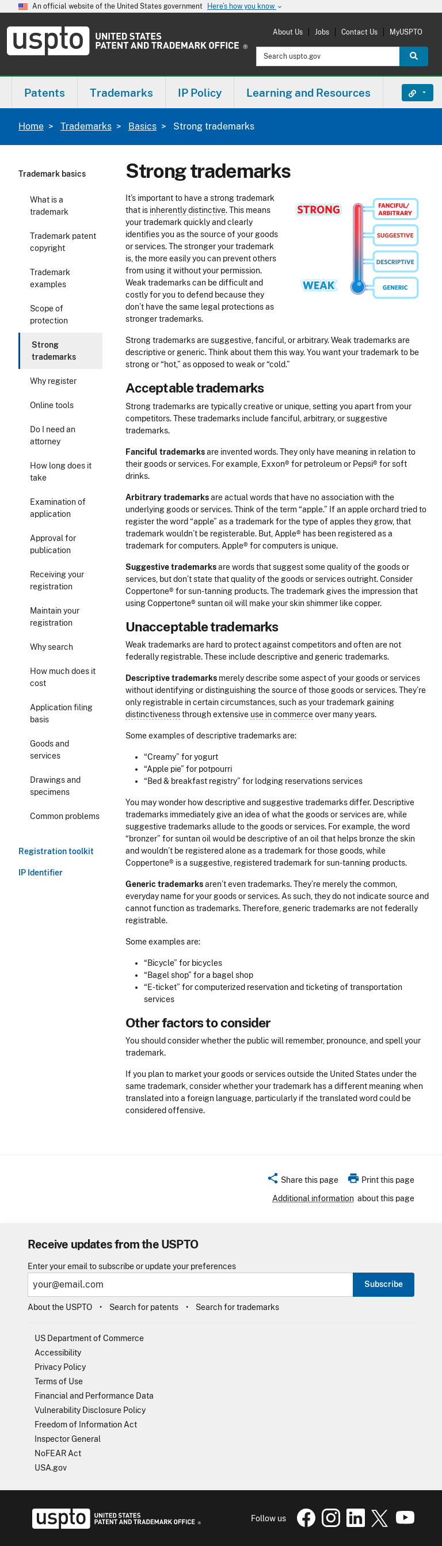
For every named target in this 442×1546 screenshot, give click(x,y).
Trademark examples (50, 278)
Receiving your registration (57, 580)
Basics (142, 126)
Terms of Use (59, 1381)
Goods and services (49, 749)
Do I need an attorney (52, 435)
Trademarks (86, 126)
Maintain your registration (54, 616)
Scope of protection (49, 314)
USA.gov (51, 1467)
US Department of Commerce (89, 1338)
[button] (302, 1181)
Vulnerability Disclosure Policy (90, 1410)
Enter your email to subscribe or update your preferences (132, 1266)
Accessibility (58, 1352)
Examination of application (58, 508)
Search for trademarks (237, 1307)
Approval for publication (53, 544)
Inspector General (68, 1439)
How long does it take (61, 471)
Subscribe (383, 1284)
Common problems (65, 816)
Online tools (52, 405)
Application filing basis (61, 713)
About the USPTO (60, 1307)
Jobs (322, 32)
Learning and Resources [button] (308, 92)
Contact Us (359, 32)
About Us (288, 32)
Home (31, 126)
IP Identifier (40, 872)
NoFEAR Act (58, 1453)
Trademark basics (52, 173)
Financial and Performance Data (94, 1395)
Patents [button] (44, 92)
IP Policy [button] (200, 92)
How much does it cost (63, 677)
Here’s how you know (245, 6)
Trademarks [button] (121, 92)
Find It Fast (409, 92)
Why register (53, 381)
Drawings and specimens (55, 786)
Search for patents (143, 1307)
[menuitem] (45, 92)
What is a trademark (49, 205)
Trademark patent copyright (63, 242)
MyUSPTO (406, 32)
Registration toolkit (56, 851)
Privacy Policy (60, 1367)
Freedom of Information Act (86, 1424)
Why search (51, 647)
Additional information (313, 1198)
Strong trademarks (54, 350)
